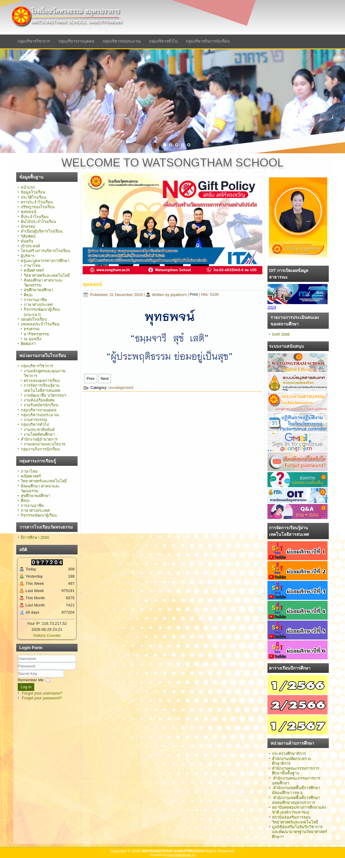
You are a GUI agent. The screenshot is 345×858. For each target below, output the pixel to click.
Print (194, 294)
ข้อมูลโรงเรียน (33, 192)
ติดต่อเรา (28, 343)
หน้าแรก (28, 187)
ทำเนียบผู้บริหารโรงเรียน (42, 231)
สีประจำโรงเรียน (35, 217)
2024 (271, 307)
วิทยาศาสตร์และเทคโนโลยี (47, 275)
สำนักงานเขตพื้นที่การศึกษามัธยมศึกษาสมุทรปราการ (296, 800)
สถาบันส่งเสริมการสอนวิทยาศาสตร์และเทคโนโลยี (295, 819)
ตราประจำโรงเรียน (37, 202)
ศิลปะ (28, 295)
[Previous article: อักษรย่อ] (90, 378)
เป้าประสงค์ (30, 246)
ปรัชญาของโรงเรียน (38, 207)
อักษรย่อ (28, 226)
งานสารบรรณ (35, 419)
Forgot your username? (42, 693)
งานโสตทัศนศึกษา (39, 434)
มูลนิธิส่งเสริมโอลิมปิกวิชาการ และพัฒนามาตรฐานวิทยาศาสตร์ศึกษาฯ (299, 832)
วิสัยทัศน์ (28, 236)
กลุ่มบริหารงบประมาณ (121, 41)
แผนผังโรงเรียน (34, 319)
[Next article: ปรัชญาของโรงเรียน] (104, 378)
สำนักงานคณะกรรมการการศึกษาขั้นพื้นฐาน (295, 770)
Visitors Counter (47, 635)
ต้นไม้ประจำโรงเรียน (38, 221)
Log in (26, 687)
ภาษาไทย (32, 265)
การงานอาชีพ (35, 300)
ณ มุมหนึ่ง (32, 339)
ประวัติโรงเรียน (33, 197)
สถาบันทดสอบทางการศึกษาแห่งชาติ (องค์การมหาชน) (299, 809)
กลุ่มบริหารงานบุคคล (76, 41)
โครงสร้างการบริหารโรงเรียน (45, 251)
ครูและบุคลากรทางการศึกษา (45, 260)
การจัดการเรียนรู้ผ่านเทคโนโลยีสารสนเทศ (42, 387)
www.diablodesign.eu (181, 854)
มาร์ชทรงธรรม (36, 334)
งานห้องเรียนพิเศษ (39, 400)
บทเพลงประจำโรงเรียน (40, 324)
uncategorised (120, 387)
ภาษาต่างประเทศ (38, 304)
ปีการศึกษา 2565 (35, 537)
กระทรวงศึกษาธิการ (289, 753)
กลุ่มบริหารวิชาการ (33, 41)
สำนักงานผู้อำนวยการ (39, 439)
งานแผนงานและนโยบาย (45, 444)
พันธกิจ (27, 241)
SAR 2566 (281, 334)
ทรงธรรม (32, 329)
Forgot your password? (42, 698)
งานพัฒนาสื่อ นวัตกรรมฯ (45, 395)
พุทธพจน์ (28, 211)
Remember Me (31, 680)
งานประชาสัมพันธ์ (39, 429)
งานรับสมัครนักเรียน (41, 405)
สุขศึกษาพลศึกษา (38, 290)
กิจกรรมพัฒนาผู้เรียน (39, 515)
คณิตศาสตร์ (34, 270)
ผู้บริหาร (28, 256)
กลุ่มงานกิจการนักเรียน (40, 449)
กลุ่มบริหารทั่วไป (163, 41)
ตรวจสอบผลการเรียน (42, 380)
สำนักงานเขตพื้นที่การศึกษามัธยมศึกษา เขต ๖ (296, 790)
